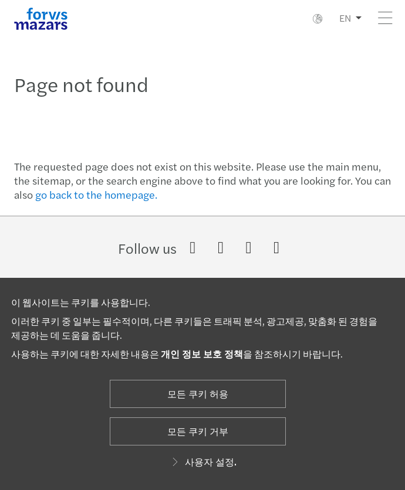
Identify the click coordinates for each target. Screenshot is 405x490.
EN (345, 18)
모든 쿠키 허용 (197, 393)
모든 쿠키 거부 (197, 431)
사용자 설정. (202, 461)
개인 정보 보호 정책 (202, 353)
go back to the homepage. (96, 194)
